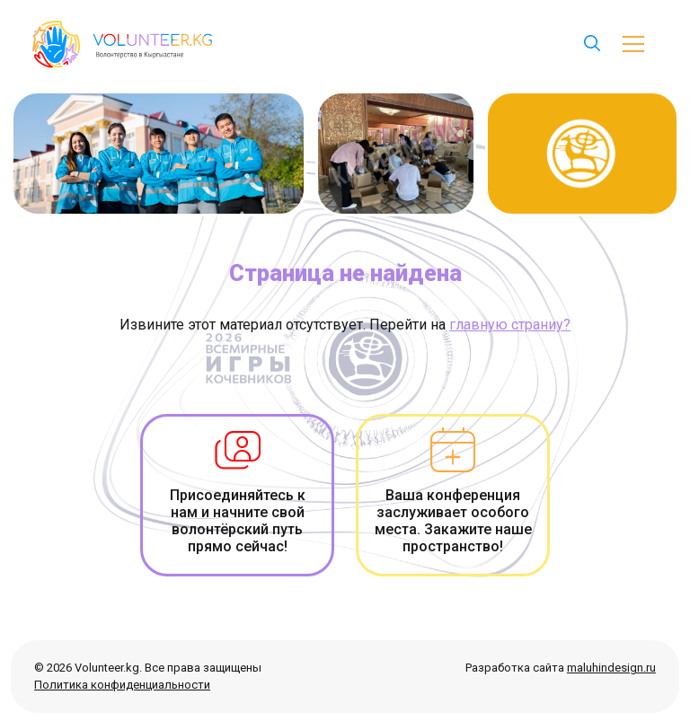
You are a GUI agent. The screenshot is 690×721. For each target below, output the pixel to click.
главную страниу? (510, 324)
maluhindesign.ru (611, 667)
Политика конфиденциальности (122, 684)
